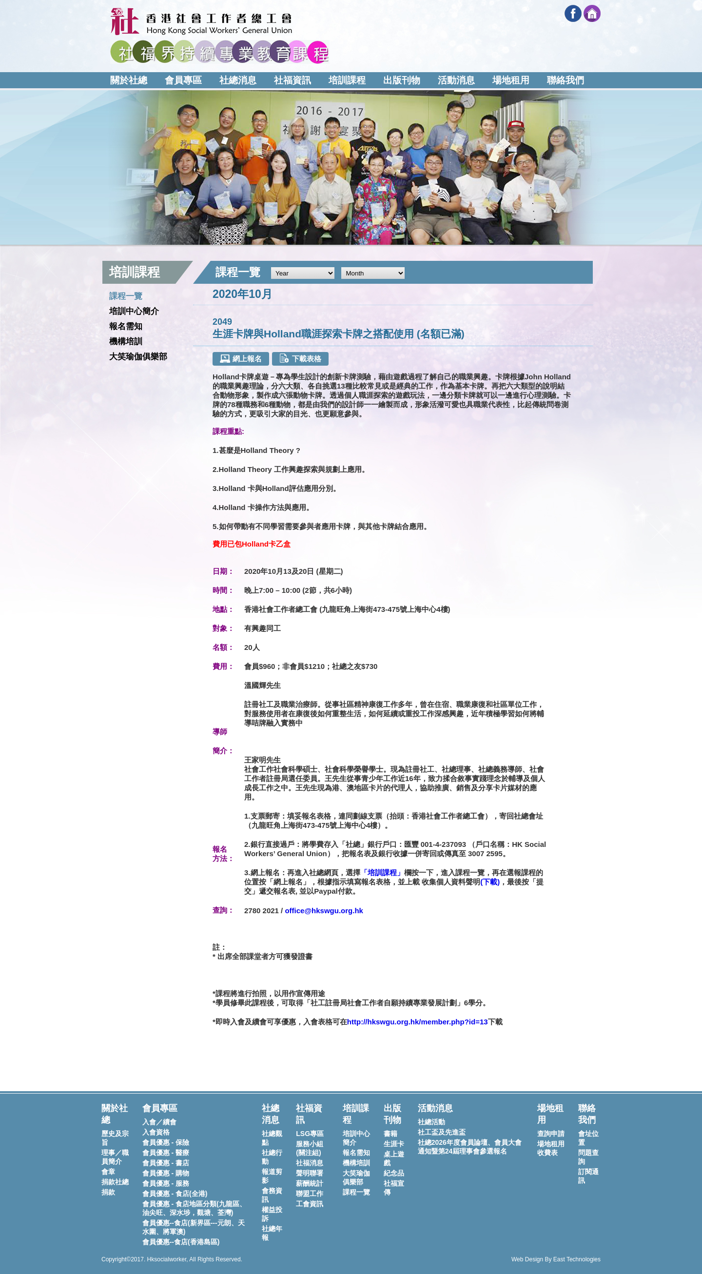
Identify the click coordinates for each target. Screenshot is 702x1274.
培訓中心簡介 (134, 311)
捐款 (108, 1192)
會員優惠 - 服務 (165, 1183)
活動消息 (456, 80)
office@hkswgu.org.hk (324, 910)
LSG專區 (310, 1133)
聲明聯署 (309, 1173)
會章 (108, 1172)
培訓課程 (347, 80)
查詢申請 (551, 1133)
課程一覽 (125, 296)
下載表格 (300, 358)
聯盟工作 (309, 1193)
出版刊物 (401, 80)
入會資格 (156, 1132)
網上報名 (240, 358)
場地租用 (510, 80)
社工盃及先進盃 (442, 1132)
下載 (490, 882)
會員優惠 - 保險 (165, 1142)
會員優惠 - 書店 (165, 1163)
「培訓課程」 (382, 872)
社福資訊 (292, 80)
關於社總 (128, 80)
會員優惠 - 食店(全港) (175, 1193)
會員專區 (183, 80)
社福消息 (309, 1163)
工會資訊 (309, 1204)
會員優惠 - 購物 (165, 1173)
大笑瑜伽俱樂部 (138, 356)
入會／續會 (159, 1122)
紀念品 (394, 1173)
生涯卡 (394, 1144)
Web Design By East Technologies (556, 1259)
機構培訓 (125, 341)
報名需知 (125, 326)
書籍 (390, 1133)
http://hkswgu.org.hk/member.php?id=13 (417, 1022)
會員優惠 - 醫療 (165, 1152)
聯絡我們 (565, 80)
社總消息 (237, 80)
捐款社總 (115, 1182)
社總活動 (431, 1122)
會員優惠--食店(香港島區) (181, 1242)
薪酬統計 (309, 1183)
